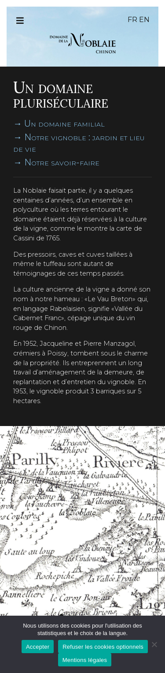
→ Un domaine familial (59, 123)
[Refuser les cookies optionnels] (154, 644)
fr (132, 19)
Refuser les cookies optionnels (102, 646)
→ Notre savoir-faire (56, 162)
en (144, 19)
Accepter (37, 646)
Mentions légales (84, 660)
